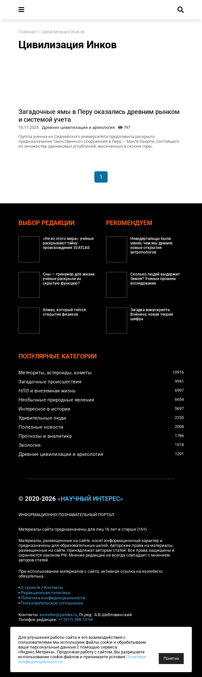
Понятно (171, 658)
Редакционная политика (45, 592)
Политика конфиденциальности (53, 597)
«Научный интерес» (90, 498)
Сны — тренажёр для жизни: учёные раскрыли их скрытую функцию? (69, 279)
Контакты (53, 587)
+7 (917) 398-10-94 (75, 619)
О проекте (30, 587)
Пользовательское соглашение (52, 603)
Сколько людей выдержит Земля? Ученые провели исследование (155, 279)
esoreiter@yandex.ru (58, 614)
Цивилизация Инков (63, 32)
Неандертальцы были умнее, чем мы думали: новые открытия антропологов (151, 245)
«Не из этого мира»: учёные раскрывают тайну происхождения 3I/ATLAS (68, 243)
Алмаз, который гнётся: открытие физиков (65, 312)
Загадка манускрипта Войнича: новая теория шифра (151, 314)
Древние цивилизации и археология (78, 127)
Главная (27, 32)
